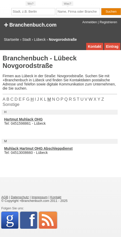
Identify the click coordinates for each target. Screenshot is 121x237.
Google (12, 219)
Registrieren (108, 22)
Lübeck (40, 39)
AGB (4, 197)
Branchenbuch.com (30, 24)
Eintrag (112, 46)
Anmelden (89, 22)
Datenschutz (20, 197)
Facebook (33, 220)
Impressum (39, 197)
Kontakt (94, 46)
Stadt (26, 39)
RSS (48, 220)
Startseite (11, 39)
